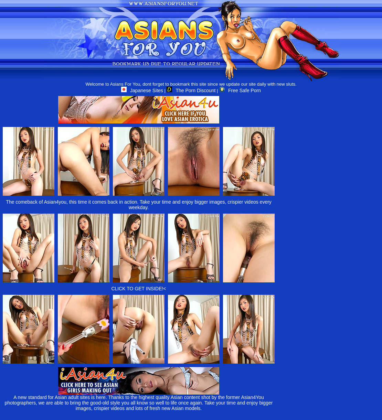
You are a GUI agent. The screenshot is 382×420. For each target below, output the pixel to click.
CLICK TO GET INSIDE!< (138, 288)
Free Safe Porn (240, 90)
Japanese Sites (142, 90)
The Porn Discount (191, 90)
